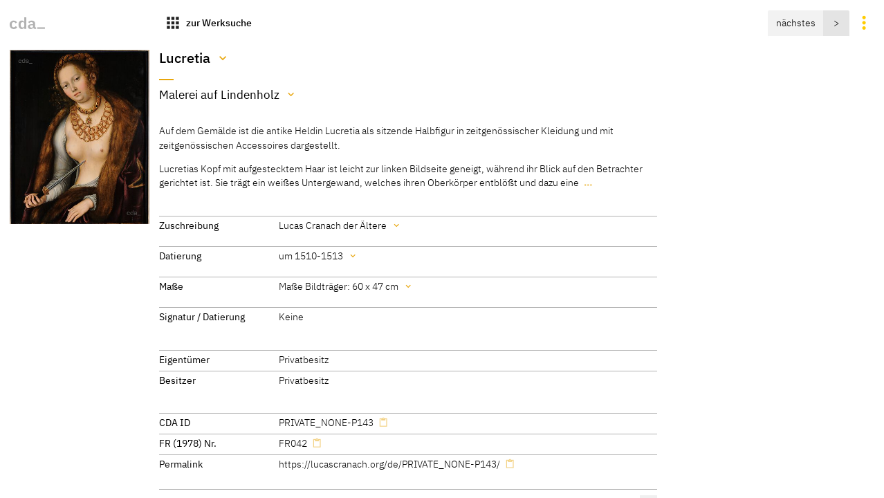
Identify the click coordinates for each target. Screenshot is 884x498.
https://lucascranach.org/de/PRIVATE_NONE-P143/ (389, 463)
